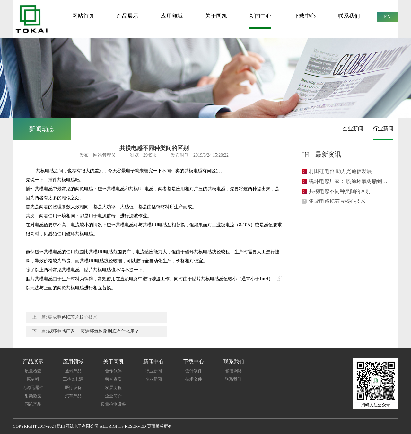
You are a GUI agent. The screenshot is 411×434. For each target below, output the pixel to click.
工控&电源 (73, 379)
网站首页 (83, 16)
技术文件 (193, 379)
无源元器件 (32, 387)
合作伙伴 (113, 370)
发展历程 (113, 387)
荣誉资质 (113, 379)
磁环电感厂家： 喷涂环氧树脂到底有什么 (349, 181)
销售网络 (233, 370)
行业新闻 (383, 128)
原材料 (33, 379)
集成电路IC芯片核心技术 (72, 317)
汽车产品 (73, 395)
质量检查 (33, 370)
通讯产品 (73, 370)
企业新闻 (353, 128)
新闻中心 (260, 16)
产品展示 (127, 16)
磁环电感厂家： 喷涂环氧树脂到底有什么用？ (93, 331)
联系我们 (349, 16)
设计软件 (193, 370)
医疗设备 (73, 387)
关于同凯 (216, 16)
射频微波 (33, 395)
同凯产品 (33, 404)
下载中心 (305, 16)
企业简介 (113, 395)
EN (387, 16)
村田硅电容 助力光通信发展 (340, 171)
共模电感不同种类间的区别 (340, 191)
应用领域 (172, 16)
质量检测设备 (113, 404)
